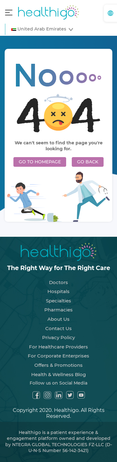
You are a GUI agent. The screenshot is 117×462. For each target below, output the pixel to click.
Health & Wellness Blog (58, 374)
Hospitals (58, 291)
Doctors (58, 282)
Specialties (58, 301)
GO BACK (87, 162)
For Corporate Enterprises (58, 356)
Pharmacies (58, 310)
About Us (58, 319)
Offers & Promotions (58, 365)
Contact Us (58, 328)
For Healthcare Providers (58, 347)
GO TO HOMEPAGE (40, 162)
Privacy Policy (58, 337)
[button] (42, 29)
